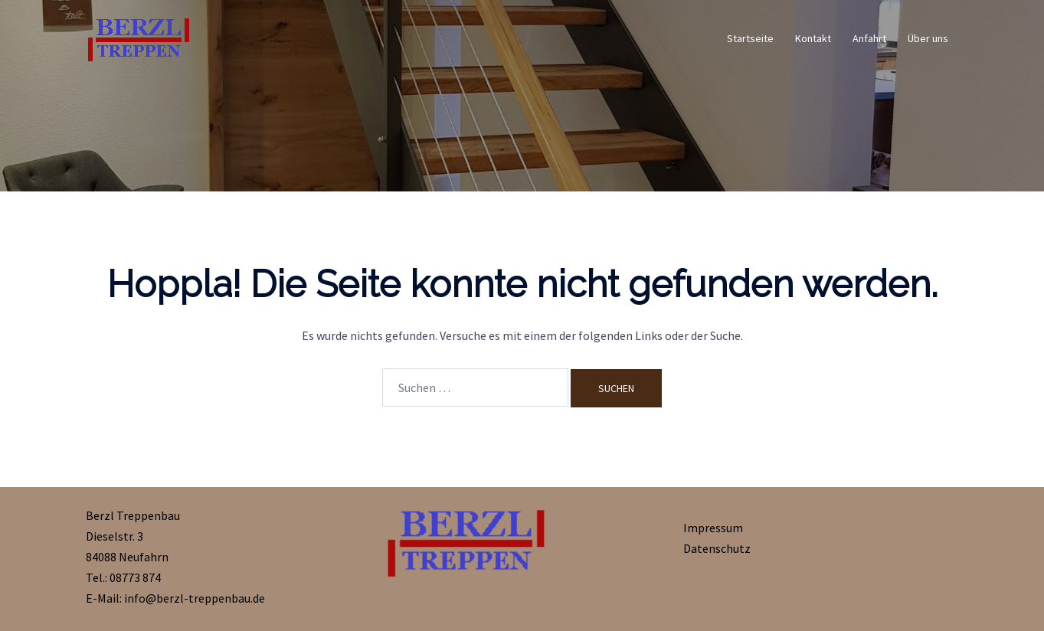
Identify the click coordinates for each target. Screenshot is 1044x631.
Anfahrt (869, 38)
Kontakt (813, 38)
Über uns (928, 38)
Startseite (750, 38)
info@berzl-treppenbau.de (194, 598)
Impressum (713, 527)
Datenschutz (717, 548)
